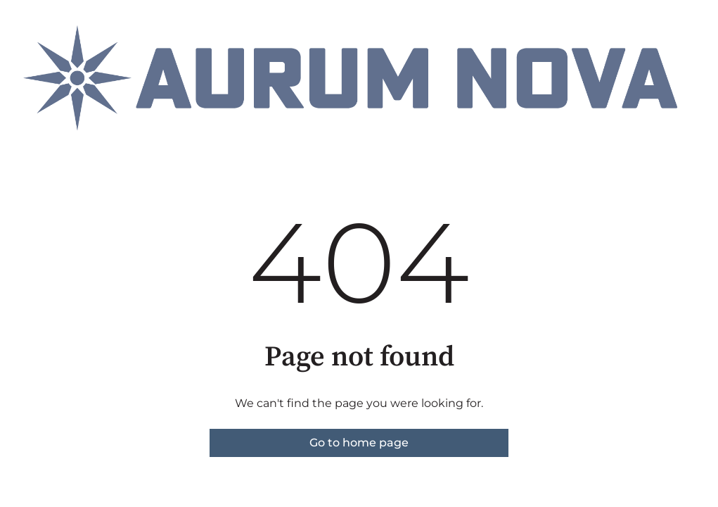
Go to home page (359, 442)
